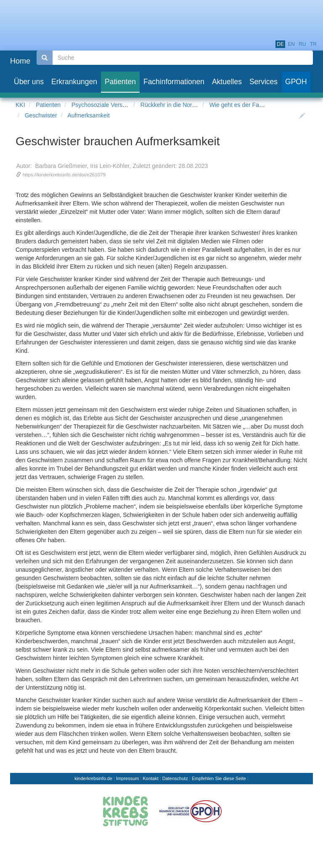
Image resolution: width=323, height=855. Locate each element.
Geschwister (41, 115)
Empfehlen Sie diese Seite (219, 778)
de (280, 44)
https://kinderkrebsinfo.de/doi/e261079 (64, 174)
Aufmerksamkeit (89, 115)
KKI (20, 104)
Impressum (127, 778)
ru (302, 44)
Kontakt (150, 778)
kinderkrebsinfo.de (93, 778)
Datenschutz (175, 778)
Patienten (48, 104)
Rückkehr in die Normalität (174, 104)
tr (313, 44)
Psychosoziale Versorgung (106, 104)
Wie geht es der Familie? (242, 104)
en (291, 44)
